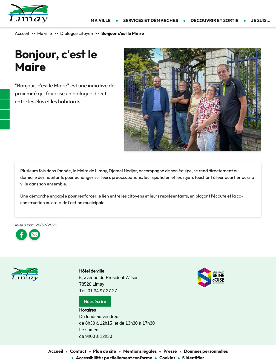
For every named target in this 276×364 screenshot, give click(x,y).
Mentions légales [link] (140, 351)
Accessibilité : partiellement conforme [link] (114, 357)
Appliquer (244, 8)
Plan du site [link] (104, 351)
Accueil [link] (22, 33)
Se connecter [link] (267, 8)
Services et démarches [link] (150, 20)
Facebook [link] (5, 104)
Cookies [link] (167, 357)
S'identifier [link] (193, 357)
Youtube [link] (5, 124)
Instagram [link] (5, 114)
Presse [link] (170, 351)
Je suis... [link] (261, 20)
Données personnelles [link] (206, 351)
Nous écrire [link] (95, 301)
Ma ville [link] (101, 20)
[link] (5, 94)
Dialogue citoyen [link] (76, 33)
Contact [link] (258, 8)
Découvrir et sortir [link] (214, 20)
